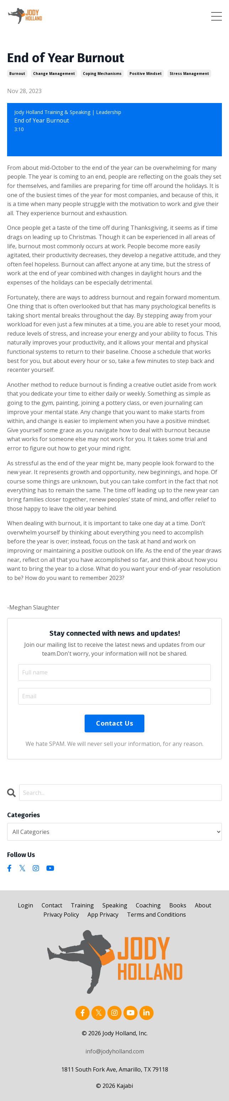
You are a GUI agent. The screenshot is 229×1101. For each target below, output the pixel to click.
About (203, 905)
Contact (52, 905)
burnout (17, 73)
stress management (189, 73)
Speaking (114, 905)
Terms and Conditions (156, 914)
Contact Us (114, 723)
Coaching (148, 905)
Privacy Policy (61, 914)
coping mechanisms (102, 73)
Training (82, 905)
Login (25, 905)
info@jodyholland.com (114, 1051)
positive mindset (145, 73)
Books (177, 905)
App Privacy (102, 914)
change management (54, 73)
